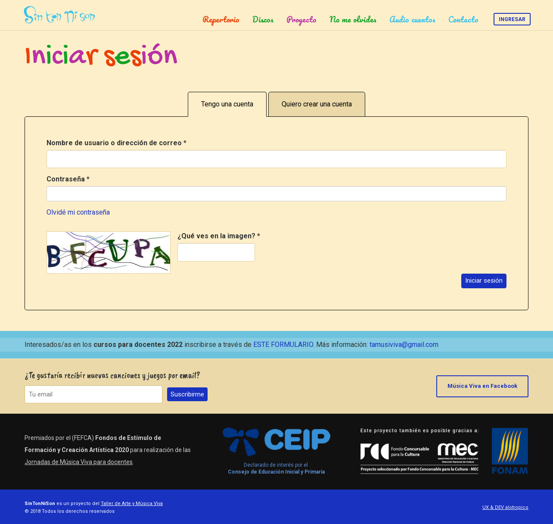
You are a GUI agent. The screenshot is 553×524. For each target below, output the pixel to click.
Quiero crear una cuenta (317, 104)
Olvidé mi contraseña (78, 212)
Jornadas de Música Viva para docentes (79, 461)
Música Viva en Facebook (482, 386)
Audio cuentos (412, 19)
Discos (262, 19)
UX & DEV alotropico (505, 507)
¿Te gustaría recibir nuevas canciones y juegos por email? (112, 375)
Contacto (463, 19)
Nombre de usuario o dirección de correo (116, 143)
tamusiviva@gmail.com (404, 344)
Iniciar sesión (484, 280)
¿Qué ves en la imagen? (218, 236)
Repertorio (220, 19)
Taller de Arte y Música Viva (132, 503)
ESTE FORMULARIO (283, 344)
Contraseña (68, 179)
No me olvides (352, 19)
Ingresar (512, 19)
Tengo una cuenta (227, 104)
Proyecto (301, 19)
